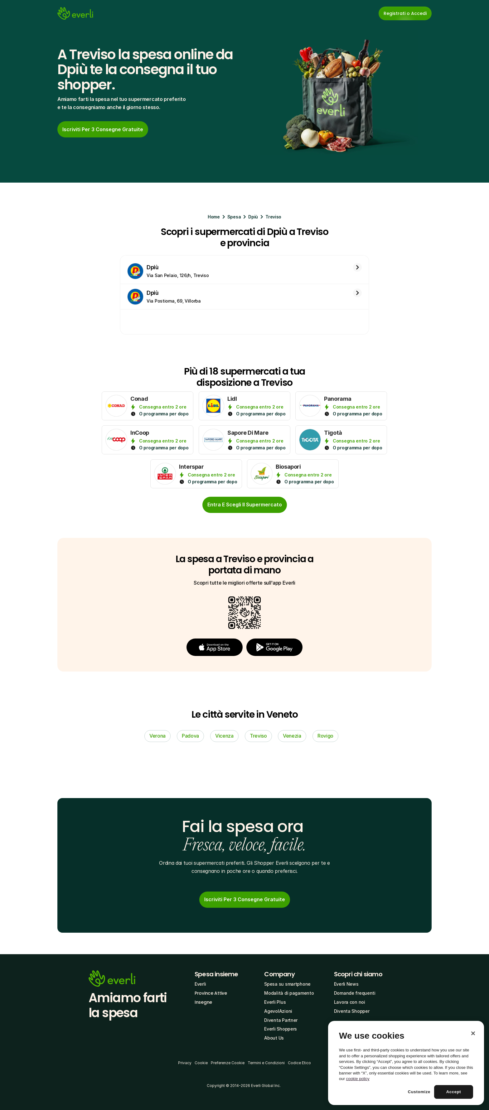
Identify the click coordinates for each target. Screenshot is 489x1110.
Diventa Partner (281, 1020)
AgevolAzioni (278, 1011)
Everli (200, 984)
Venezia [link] (292, 736)
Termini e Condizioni (266, 1062)
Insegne (203, 1002)
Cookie (201, 1062)
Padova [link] (190, 736)
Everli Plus (275, 1002)
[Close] (473, 1033)
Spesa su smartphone (287, 984)
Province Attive (211, 993)
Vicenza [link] (224, 736)
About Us (274, 1038)
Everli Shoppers (280, 1028)
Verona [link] (157, 736)
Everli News (346, 984)
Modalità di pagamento (289, 993)
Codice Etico (299, 1062)
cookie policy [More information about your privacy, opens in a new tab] (358, 1078)
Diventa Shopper (352, 1011)
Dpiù (253, 216)
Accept (453, 1091)
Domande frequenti (354, 993)
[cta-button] (244, 505)
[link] (102, 129)
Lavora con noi (349, 1002)
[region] (406, 1063)
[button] (214, 647)
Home (214, 216)
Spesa (234, 216)
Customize (419, 1091)
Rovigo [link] (325, 736)
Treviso (273, 216)
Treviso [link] (258, 736)
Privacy (184, 1062)
